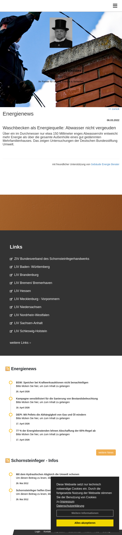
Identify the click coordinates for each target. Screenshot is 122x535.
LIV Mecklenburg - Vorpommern (34, 299)
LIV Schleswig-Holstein (28, 331)
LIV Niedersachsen (25, 307)
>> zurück (113, 109)
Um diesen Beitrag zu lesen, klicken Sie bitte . (43, 477)
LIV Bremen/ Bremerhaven (31, 283)
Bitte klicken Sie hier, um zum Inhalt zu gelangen (43, 386)
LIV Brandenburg (24, 275)
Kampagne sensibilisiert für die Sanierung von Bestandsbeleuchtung (57, 398)
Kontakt (47, 531)
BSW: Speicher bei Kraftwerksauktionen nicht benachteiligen (52, 382)
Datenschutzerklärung (70, 505)
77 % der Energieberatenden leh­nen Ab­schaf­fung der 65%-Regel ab (56, 430)
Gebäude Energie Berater (105, 164)
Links (16, 247)
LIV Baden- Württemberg (30, 267)
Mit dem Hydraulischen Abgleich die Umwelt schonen (47, 474)
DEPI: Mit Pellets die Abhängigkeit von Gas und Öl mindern (53, 414)
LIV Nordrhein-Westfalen (29, 315)
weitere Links (20, 342)
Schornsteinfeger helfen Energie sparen (39, 490)
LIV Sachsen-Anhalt (26, 323)
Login (37, 531)
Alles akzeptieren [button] (84, 522)
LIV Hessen (20, 291)
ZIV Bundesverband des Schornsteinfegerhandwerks (49, 259)
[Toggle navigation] (115, 5)
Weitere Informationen (84, 513)
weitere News (105, 452)
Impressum (67, 501)
